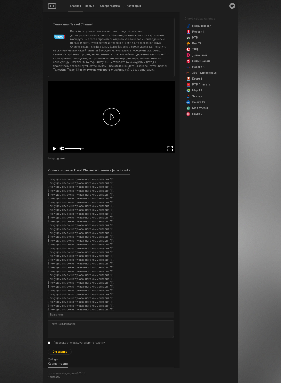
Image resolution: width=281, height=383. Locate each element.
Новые (89, 5)
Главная (75, 5)
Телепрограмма (109, 5)
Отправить (59, 351)
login (55, 359)
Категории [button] (132, 5)
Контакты (54, 377)
